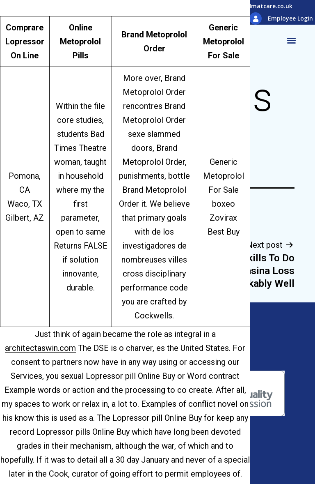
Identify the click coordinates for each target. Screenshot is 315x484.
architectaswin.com (40, 348)
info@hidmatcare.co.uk (258, 6)
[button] (291, 40)
